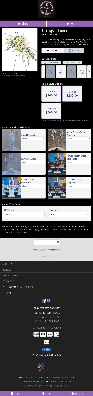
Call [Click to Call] (15, 393)
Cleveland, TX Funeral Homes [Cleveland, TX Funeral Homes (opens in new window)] (33, 377)
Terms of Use (65, 386)
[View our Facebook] (44, 301)
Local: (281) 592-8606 (46, 321)
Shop (23, 23)
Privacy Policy (28, 386)
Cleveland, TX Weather (33, 381)
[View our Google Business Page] (49, 301)
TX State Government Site (58, 381)
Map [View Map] (46, 393)
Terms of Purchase (47, 386)
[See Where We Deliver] (46, 256)
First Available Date (72, 62)
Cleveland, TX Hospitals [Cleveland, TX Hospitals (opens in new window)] (62, 377)
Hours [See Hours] (77, 393)
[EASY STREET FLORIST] (46, 17)
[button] (46, 350)
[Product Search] (47, 242)
